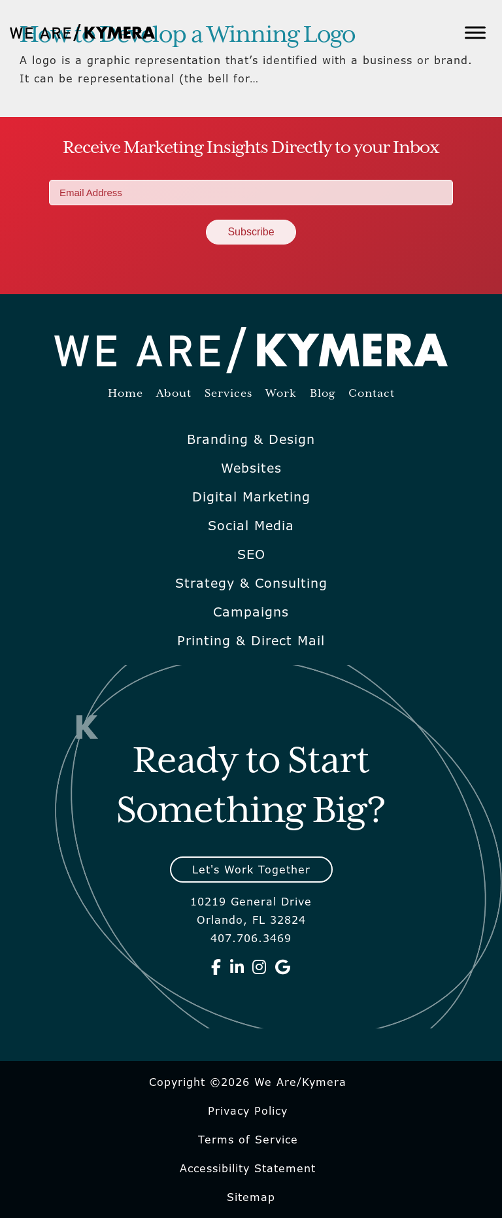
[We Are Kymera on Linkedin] (237, 967)
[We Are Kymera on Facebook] (216, 967)
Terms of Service (248, 1139)
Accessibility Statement (248, 1168)
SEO (251, 554)
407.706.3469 (251, 938)
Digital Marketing (251, 496)
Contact (371, 394)
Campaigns (251, 611)
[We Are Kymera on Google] (283, 967)
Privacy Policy (248, 1111)
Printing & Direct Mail (251, 640)
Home (125, 394)
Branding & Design (251, 439)
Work (281, 394)
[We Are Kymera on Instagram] (259, 967)
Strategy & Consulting (251, 583)
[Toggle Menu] (475, 32)
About (174, 394)
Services (228, 394)
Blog (322, 394)
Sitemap (251, 1197)
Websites (251, 468)
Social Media (251, 525)
